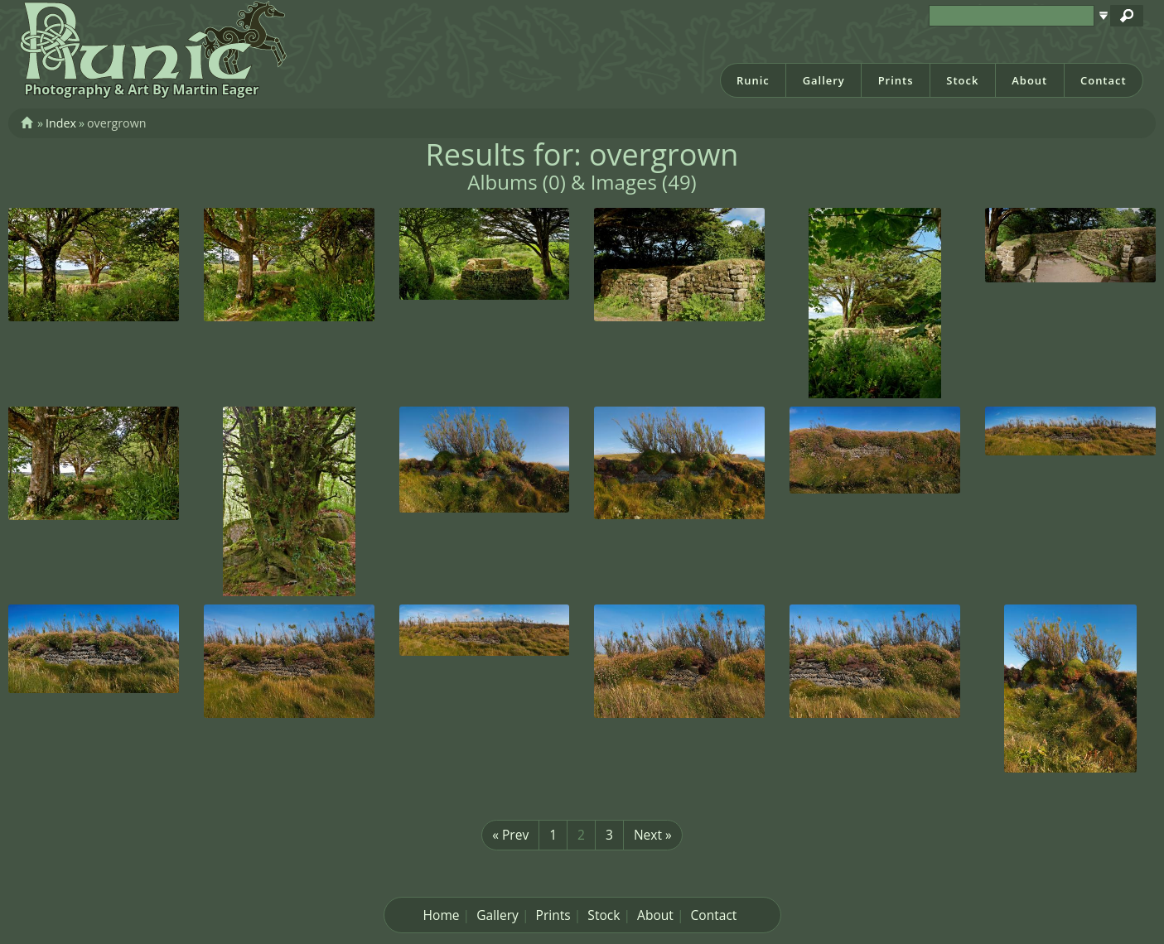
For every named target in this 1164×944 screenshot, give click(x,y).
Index (61, 123)
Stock (962, 80)
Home (441, 915)
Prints (896, 80)
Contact (1103, 80)
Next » (653, 835)
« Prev (510, 835)
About (1029, 80)
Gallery (824, 80)
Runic (753, 80)
